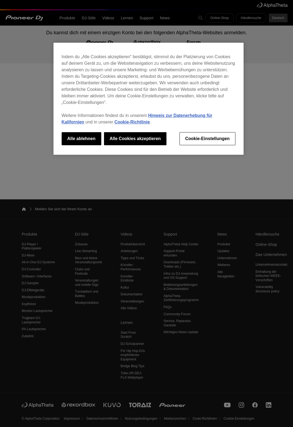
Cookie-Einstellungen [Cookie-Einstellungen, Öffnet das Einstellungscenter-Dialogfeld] (207, 138)
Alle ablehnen (81, 138)
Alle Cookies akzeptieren (135, 138)
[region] (148, 99)
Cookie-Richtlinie (132, 122)
